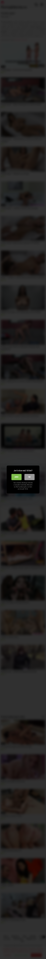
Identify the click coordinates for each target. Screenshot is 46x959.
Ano (16, 477)
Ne (29, 477)
